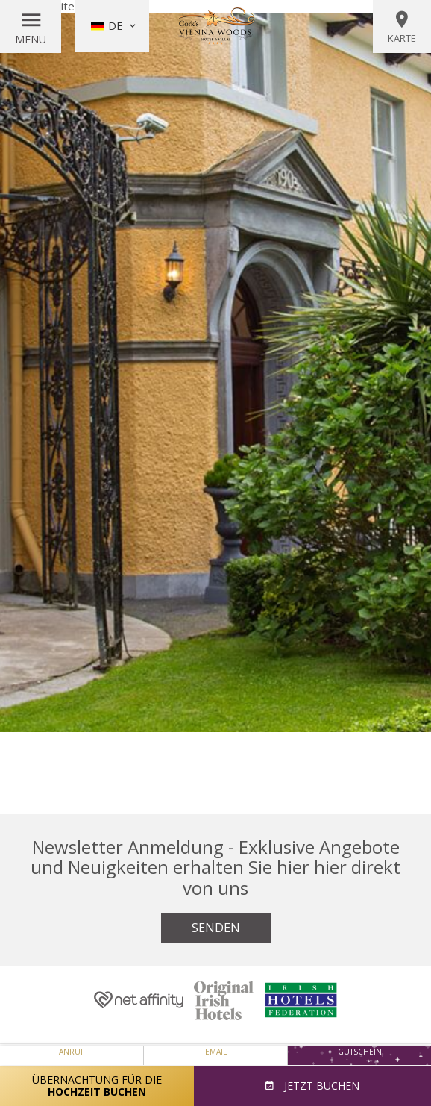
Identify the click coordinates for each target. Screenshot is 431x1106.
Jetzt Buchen (320, 1085)
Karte (402, 27)
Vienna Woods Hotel (215, 26)
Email (216, 1051)
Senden (216, 927)
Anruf (71, 1051)
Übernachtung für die (97, 1085)
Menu (30, 39)
